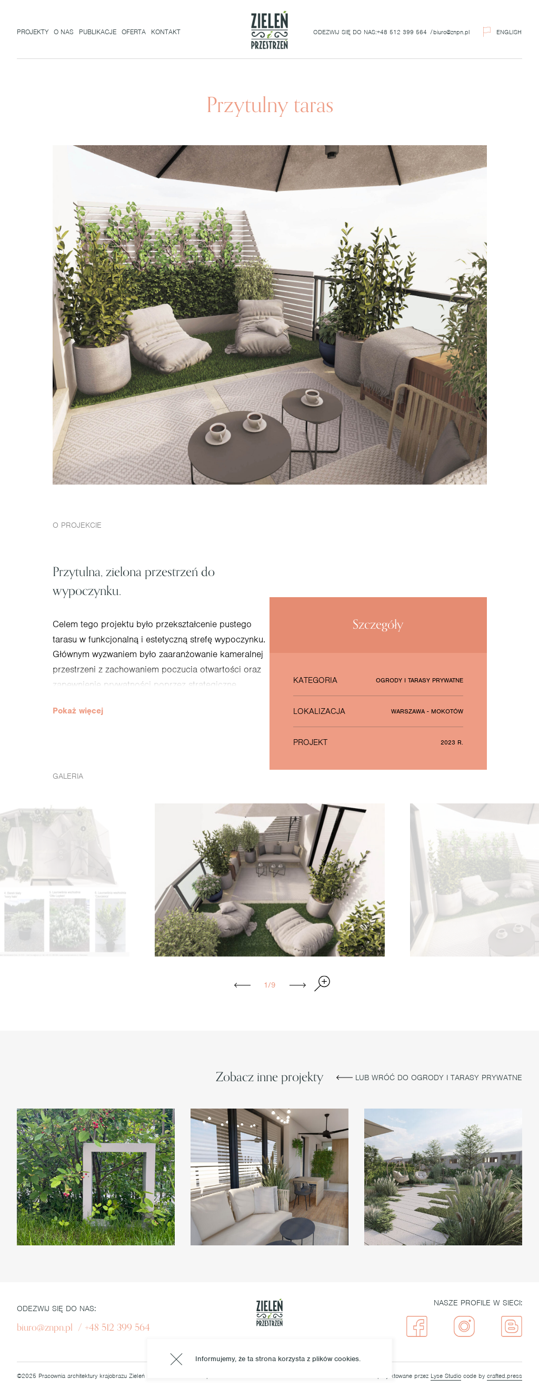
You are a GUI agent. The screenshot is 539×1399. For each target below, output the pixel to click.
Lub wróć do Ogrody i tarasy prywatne (429, 1077)
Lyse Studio (446, 1376)
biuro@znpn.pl (451, 32)
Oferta (134, 31)
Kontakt (166, 31)
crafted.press (504, 1376)
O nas (64, 31)
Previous (244, 985)
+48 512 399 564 (402, 32)
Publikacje (97, 31)
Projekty (32, 31)
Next (299, 985)
